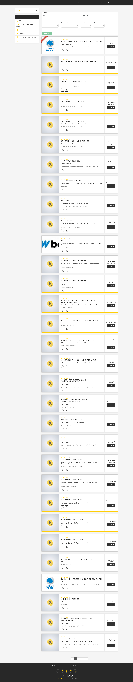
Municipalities (65, 23)
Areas (96, 23)
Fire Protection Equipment (80, 183)
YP (22, 2)
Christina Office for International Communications (78, 620)
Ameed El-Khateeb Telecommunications (80, 320)
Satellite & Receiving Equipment (69, 263)
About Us (56, 665)
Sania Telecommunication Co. (75, 81)
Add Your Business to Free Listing (81, 665)
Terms (62, 665)
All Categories (19, 17)
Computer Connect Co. (72, 420)
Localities (84, 23)
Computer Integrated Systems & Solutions (25, 25)
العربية (115, 2)
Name (43, 15)
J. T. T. (63, 440)
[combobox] (99, 18)
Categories (84, 15)
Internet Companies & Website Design (26, 37)
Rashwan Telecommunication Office (78, 559)
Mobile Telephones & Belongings (69, 104)
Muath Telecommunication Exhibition (79, 62)
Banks (19, 30)
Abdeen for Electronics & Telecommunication (73, 381)
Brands (44, 23)
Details (111, 46)
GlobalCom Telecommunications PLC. (78, 340)
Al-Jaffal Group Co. (70, 161)
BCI (62, 241)
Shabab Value (68, 2)
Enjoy (75, 2)
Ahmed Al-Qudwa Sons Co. (73, 460)
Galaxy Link (66, 221)
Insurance (20, 34)
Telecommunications (22, 21)
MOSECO (65, 201)
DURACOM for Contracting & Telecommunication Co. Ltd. (74, 401)
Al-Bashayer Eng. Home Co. (73, 261)
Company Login (47, 665)
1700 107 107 (66, 676)
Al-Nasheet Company (71, 181)
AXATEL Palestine (69, 639)
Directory (59, 2)
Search (46, 33)
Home (53, 2)
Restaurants (20, 41)
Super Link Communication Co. (75, 101)
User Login (97, 2)
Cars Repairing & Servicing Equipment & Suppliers (74, 462)
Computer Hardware (95, 304)
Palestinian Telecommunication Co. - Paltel (81, 42)
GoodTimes (81, 2)
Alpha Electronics (70, 599)
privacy (69, 665)
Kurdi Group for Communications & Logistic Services (78, 301)
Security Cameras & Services (94, 183)
